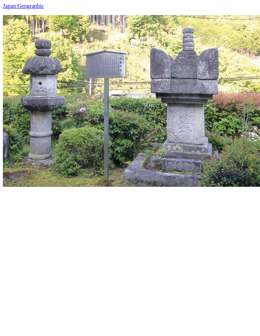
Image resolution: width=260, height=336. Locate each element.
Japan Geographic (23, 6)
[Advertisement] (71, 258)
